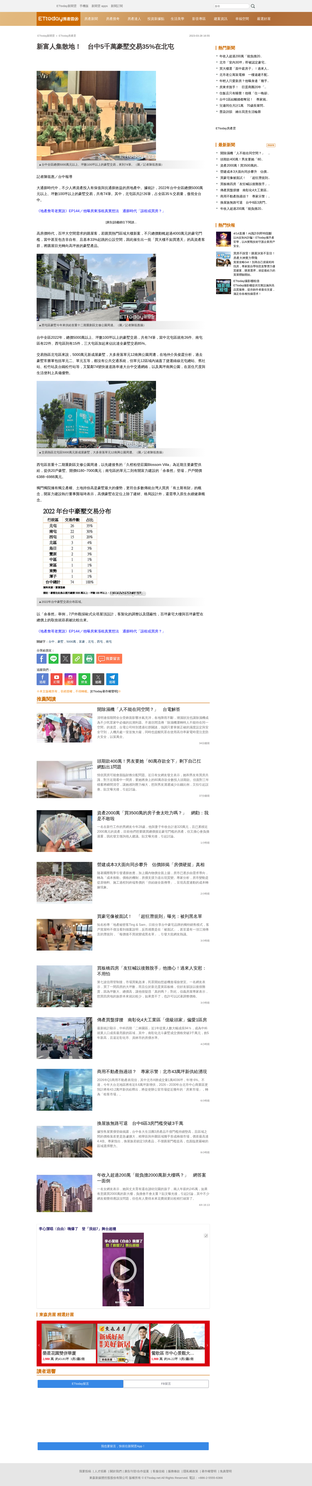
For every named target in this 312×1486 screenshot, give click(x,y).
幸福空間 (242, 19)
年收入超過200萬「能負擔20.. (240, 56)
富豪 (82, 641)
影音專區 (199, 19)
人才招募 (100, 1471)
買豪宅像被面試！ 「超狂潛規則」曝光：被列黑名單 (149, 916)
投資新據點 (155, 19)
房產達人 (134, 19)
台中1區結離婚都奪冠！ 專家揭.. (243, 99)
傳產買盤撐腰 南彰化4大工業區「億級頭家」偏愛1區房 (152, 1019)
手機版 (84, 2)
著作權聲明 (209, 1471)
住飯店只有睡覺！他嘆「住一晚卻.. (244, 93)
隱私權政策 (190, 1471)
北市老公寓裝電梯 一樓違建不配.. (244, 74)
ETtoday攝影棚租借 (246, 281)
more (270, 145)
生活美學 (177, 19)
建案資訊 (220, 19)
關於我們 (116, 1471)
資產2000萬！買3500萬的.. (239, 165)
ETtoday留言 (80, 1383)
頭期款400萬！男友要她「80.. (241, 159)
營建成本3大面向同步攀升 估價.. (244, 171)
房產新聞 (91, 19)
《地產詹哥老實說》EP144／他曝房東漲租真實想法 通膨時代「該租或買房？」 (101, 211)
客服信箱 (159, 1471)
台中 (52, 641)
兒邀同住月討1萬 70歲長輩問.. (242, 105)
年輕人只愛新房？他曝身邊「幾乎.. (244, 81)
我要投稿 (85, 1471)
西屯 (100, 641)
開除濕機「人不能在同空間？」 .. (245, 153)
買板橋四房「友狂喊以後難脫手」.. (245, 184)
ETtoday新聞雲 (67, 2)
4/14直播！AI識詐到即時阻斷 (252, 233)
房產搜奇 (113, 19)
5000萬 (71, 641)
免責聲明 (226, 1471)
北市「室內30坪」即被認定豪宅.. (242, 62)
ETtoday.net (153, 1477)
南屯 (109, 641)
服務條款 (174, 1471)
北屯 (91, 641)
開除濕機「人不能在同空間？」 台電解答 (138, 709)
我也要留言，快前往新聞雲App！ (123, 1446)
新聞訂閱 (117, 2)
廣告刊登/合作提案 (136, 1471)
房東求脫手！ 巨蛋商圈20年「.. (242, 87)
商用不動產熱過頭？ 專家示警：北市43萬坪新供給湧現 (152, 1071)
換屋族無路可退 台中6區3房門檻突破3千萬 (142, 1123)
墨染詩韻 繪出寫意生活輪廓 (240, 111)
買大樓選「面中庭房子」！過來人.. (244, 68)
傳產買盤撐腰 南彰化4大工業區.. (244, 190)
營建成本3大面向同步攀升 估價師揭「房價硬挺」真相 (151, 864)
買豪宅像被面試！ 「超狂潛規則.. (245, 178)
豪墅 (60, 641)
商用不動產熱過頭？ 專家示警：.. (245, 196)
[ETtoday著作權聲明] (104, 691)
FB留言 (166, 1383)
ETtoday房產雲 (58, 19)
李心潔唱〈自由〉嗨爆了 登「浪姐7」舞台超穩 (77, 1229)
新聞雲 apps (100, 2)
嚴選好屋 (264, 19)
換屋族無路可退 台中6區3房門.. (243, 202)
